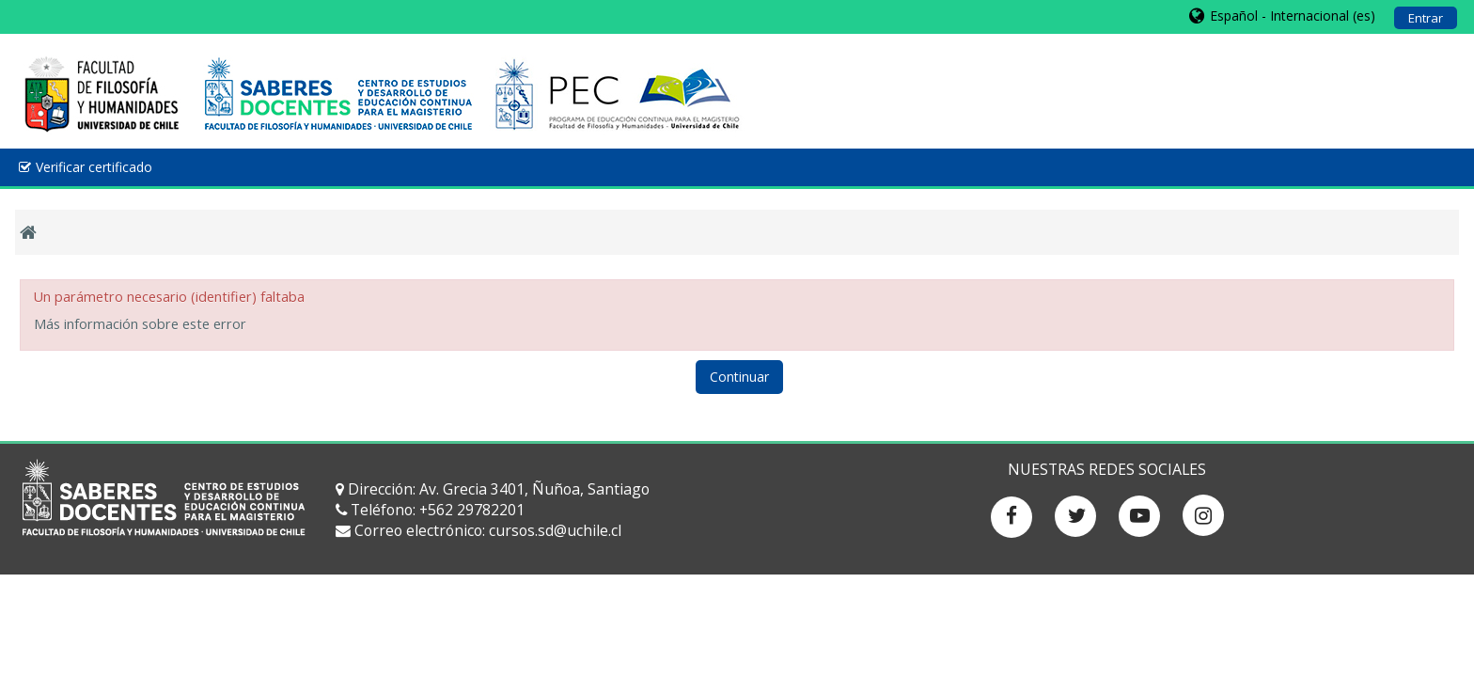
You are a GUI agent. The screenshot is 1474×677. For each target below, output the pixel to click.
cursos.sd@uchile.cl (555, 530)
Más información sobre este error (140, 324)
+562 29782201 (472, 509)
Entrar (1425, 17)
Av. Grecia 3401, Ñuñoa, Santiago (534, 489)
